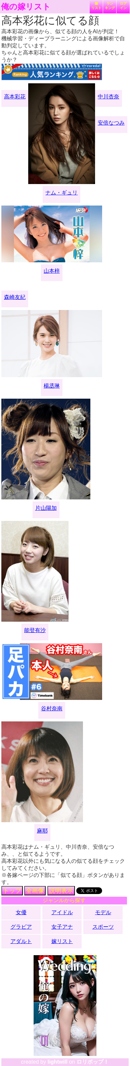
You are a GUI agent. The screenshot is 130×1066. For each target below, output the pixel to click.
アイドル (62, 912)
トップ (12, 890)
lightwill (57, 1062)
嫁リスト (96, 6)
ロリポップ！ (93, 1062)
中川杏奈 (108, 96)
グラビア (21, 927)
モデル (103, 912)
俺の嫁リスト (26, 6)
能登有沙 (35, 630)
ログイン (123, 6)
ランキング (110, 6)
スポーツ (103, 927)
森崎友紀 (15, 297)
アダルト (21, 941)
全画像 (35, 890)
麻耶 (42, 831)
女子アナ (62, 927)
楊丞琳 (52, 386)
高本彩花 (15, 96)
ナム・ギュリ (61, 192)
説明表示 (61, 890)
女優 (21, 912)
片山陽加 (46, 508)
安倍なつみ (111, 123)
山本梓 (52, 271)
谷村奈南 (51, 708)
